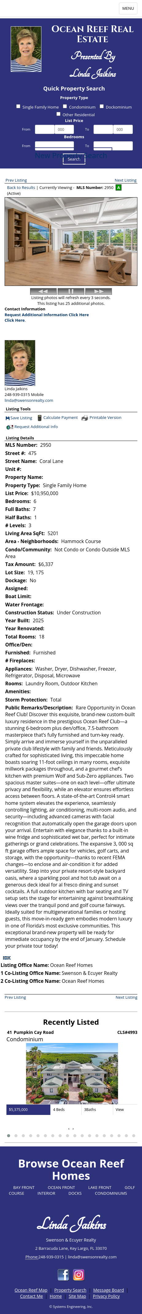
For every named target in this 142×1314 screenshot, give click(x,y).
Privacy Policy (106, 1296)
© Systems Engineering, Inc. (71, 1306)
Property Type (74, 97)
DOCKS (75, 1193)
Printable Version (101, 418)
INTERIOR (46, 1193)
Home (56, 1296)
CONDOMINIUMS (111, 1193)
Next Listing (125, 180)
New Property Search (71, 155)
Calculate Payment (57, 418)
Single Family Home (37, 107)
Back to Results (21, 187)
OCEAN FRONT (61, 1187)
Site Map (77, 1296)
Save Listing (19, 418)
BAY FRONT (23, 1187)
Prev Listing (16, 180)
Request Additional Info (31, 427)
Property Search (70, 1290)
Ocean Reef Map (31, 1290)
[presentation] (69, 1128)
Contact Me (31, 1296)
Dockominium (116, 107)
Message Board (108, 1290)
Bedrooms (74, 136)
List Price (74, 120)
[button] (8, 1136)
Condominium (79, 107)
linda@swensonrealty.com (29, 400)
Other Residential (75, 114)
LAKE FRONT (99, 1187)
